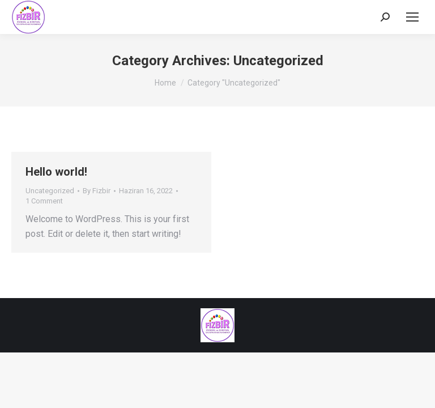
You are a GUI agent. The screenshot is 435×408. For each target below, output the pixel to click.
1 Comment (44, 201)
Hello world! (56, 171)
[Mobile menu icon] (412, 17)
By (96, 190)
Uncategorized (49, 190)
